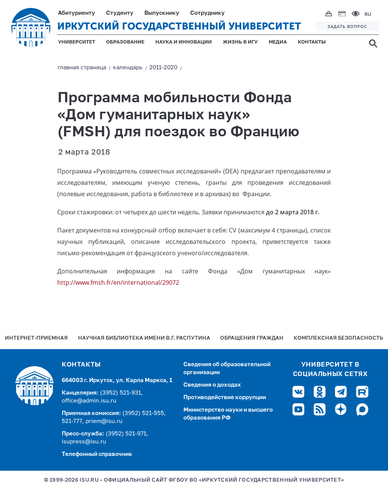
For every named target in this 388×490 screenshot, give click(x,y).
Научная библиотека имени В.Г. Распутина (144, 338)
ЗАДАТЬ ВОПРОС (347, 26)
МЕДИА (278, 42)
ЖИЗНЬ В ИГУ (240, 42)
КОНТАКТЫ (312, 42)
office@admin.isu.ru (89, 401)
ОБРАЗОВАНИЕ (125, 42)
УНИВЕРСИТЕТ (76, 42)
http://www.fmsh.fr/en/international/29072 (118, 282)
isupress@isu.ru (84, 442)
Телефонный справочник (97, 454)
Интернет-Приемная (36, 338)
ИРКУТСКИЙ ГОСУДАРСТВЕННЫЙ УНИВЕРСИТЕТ (179, 26)
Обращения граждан (251, 338)
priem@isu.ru (104, 421)
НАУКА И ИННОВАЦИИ (183, 42)
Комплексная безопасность (338, 338)
